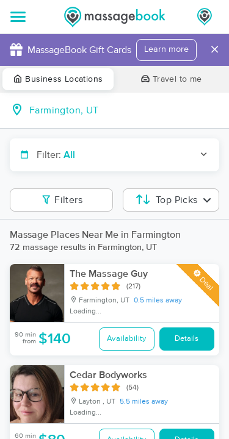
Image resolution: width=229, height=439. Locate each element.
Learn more (166, 49)
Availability (127, 339)
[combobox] (124, 110)
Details (186, 339)
